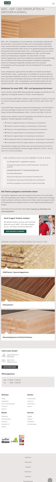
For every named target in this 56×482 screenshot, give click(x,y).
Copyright (28, 467)
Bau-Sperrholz (5, 424)
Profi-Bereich (30, 421)
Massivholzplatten (6, 419)
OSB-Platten (5, 416)
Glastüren (4, 409)
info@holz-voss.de (12, 362)
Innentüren (4, 406)
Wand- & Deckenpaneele (8, 404)
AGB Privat (28, 457)
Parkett (3, 398)
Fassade (4, 426)
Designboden (5, 401)
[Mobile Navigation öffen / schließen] (53, 3)
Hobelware (4, 421)
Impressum (28, 476)
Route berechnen (10, 367)
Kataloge (29, 416)
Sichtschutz (30, 401)
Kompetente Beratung (13, 170)
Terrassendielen (31, 398)
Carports (29, 406)
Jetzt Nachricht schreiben (15, 231)
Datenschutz (28, 471)
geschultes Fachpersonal (31, 170)
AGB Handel (28, 462)
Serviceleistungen (31, 424)
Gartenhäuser (31, 404)
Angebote (29, 419)
